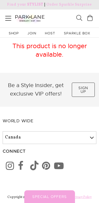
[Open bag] (90, 19)
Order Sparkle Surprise (69, 4)
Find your (25, 4)
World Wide (18, 121)
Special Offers (49, 196)
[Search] (79, 19)
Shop (14, 33)
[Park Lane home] (25, 17)
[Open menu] (8, 17)
